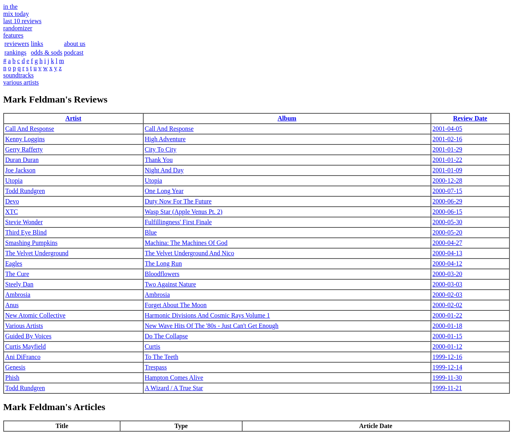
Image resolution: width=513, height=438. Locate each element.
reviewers (16, 43)
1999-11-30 (447, 377)
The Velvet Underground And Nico (189, 253)
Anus (12, 305)
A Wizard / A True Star (174, 388)
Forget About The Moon (176, 305)
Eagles (13, 263)
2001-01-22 (447, 159)
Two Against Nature (170, 284)
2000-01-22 (447, 315)
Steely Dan (19, 284)
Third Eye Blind (26, 232)
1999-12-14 (447, 367)
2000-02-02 (447, 305)
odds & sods (46, 52)
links (37, 43)
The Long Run (163, 263)
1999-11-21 (447, 388)
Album (287, 118)
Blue (151, 232)
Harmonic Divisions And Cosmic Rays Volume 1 (207, 315)
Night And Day (164, 170)
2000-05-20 (447, 232)
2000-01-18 (447, 325)
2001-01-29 (447, 149)
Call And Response (29, 128)
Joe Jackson (20, 170)
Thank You (159, 159)
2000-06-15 (447, 211)
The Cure (17, 273)
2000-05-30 (447, 222)
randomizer (17, 28)
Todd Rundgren (25, 190)
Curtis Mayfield (25, 346)
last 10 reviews (22, 21)
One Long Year (164, 190)
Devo (12, 201)
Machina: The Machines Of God (186, 242)
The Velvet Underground (36, 253)
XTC (11, 211)
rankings (15, 52)
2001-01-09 (447, 170)
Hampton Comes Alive (174, 377)
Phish (12, 377)
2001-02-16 (447, 139)
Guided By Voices (28, 336)
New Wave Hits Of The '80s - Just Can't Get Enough (211, 325)
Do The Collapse (166, 336)
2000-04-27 (447, 242)
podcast (73, 52)
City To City (161, 149)
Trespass (156, 367)
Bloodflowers (162, 273)
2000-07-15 (447, 190)
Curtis (152, 346)
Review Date (470, 118)
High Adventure (165, 139)
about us (74, 43)
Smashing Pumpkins (31, 242)
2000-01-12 (447, 346)
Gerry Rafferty (24, 149)
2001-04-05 (447, 128)
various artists (21, 82)
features (13, 35)
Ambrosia (17, 294)
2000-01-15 (447, 336)
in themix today (16, 10)
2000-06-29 (447, 201)
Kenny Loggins (25, 139)
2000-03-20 (447, 273)
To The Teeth (161, 356)
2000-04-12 (447, 263)
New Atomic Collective (35, 315)
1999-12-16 (447, 356)
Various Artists (24, 325)
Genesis (15, 367)
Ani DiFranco (22, 356)
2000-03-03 (447, 284)
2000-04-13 (447, 253)
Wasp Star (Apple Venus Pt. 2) (184, 211)
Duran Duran (22, 159)
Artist (73, 118)
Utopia (14, 180)
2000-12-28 (447, 180)
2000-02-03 (447, 294)
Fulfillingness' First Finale (178, 222)
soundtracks (18, 75)
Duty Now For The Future (178, 201)
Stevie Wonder (24, 222)
